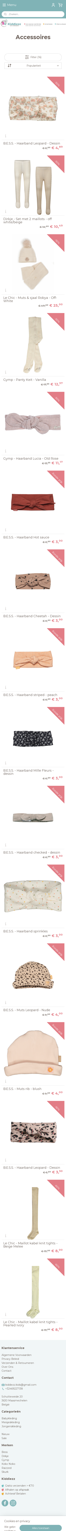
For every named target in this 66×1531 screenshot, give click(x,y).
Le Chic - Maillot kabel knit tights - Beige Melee (30, 1245)
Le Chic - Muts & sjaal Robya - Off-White (30, 299)
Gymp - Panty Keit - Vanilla (24, 379)
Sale (4, 1438)
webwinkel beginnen (51, 1518)
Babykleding (9, 1418)
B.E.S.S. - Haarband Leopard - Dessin (31, 143)
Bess (5, 1452)
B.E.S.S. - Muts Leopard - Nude (26, 1010)
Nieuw (6, 1434)
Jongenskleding (11, 1426)
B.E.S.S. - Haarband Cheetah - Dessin (32, 616)
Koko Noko (8, 1463)
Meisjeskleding (11, 1422)
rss (38, 1518)
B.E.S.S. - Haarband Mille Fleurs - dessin (28, 772)
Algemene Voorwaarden (17, 1355)
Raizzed (6, 1468)
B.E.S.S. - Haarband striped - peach (30, 695)
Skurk (5, 1471)
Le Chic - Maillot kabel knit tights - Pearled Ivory (30, 1323)
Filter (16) (33, 57)
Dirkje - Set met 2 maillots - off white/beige (27, 220)
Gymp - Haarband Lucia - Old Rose (30, 458)
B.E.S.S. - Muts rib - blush (22, 1088)
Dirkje (5, 1456)
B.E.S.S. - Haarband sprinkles (25, 931)
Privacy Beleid (10, 1358)
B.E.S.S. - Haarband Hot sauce (26, 537)
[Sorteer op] (33, 66)
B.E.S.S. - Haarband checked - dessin (31, 852)
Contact (6, 1370)
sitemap (32, 1518)
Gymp (5, 1460)
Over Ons (7, 1366)
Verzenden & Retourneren (18, 1363)
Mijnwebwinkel (38, 1524)
